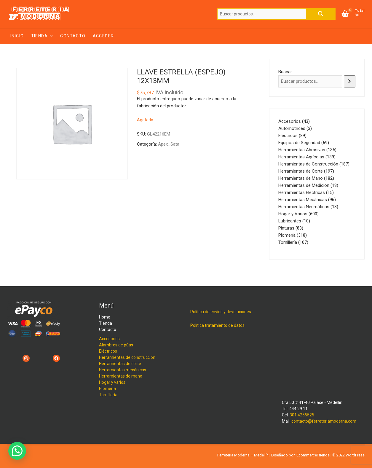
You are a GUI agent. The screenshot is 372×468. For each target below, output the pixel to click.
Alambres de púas (116, 345)
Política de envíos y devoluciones (220, 311)
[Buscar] (349, 81)
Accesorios (109, 338)
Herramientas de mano (120, 376)
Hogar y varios (112, 382)
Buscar (321, 14)
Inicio (17, 36)
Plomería (107, 388)
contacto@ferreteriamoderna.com (323, 421)
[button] (17, 451)
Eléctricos (108, 351)
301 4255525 (302, 415)
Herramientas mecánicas (122, 369)
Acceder (103, 36)
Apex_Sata (168, 144)
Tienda (39, 36)
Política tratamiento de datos (217, 325)
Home (104, 317)
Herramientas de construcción (127, 357)
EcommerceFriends (313, 455)
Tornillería (108, 394)
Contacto (72, 36)
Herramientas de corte (120, 363)
